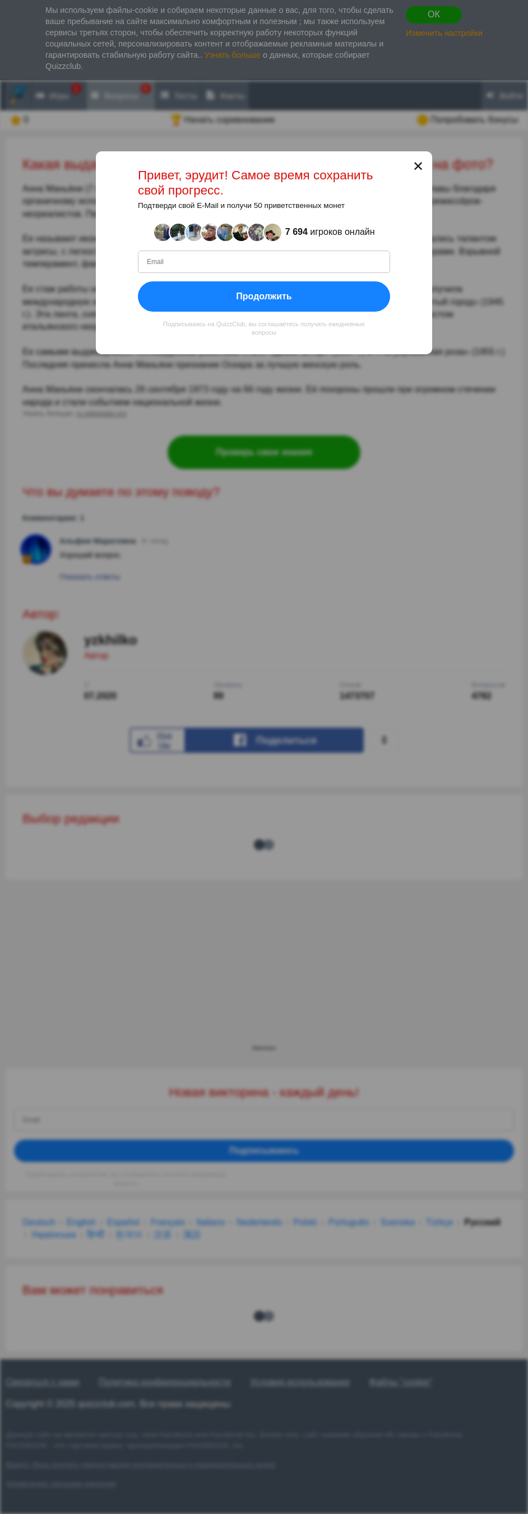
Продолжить (263, 296)
